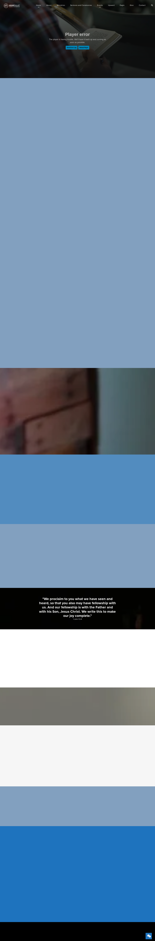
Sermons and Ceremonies (81, 5)
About (49, 5)
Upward (111, 5)
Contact (142, 5)
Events (100, 5)
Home (38, 5)
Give (132, 5)
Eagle (122, 5)
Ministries (61, 5)
